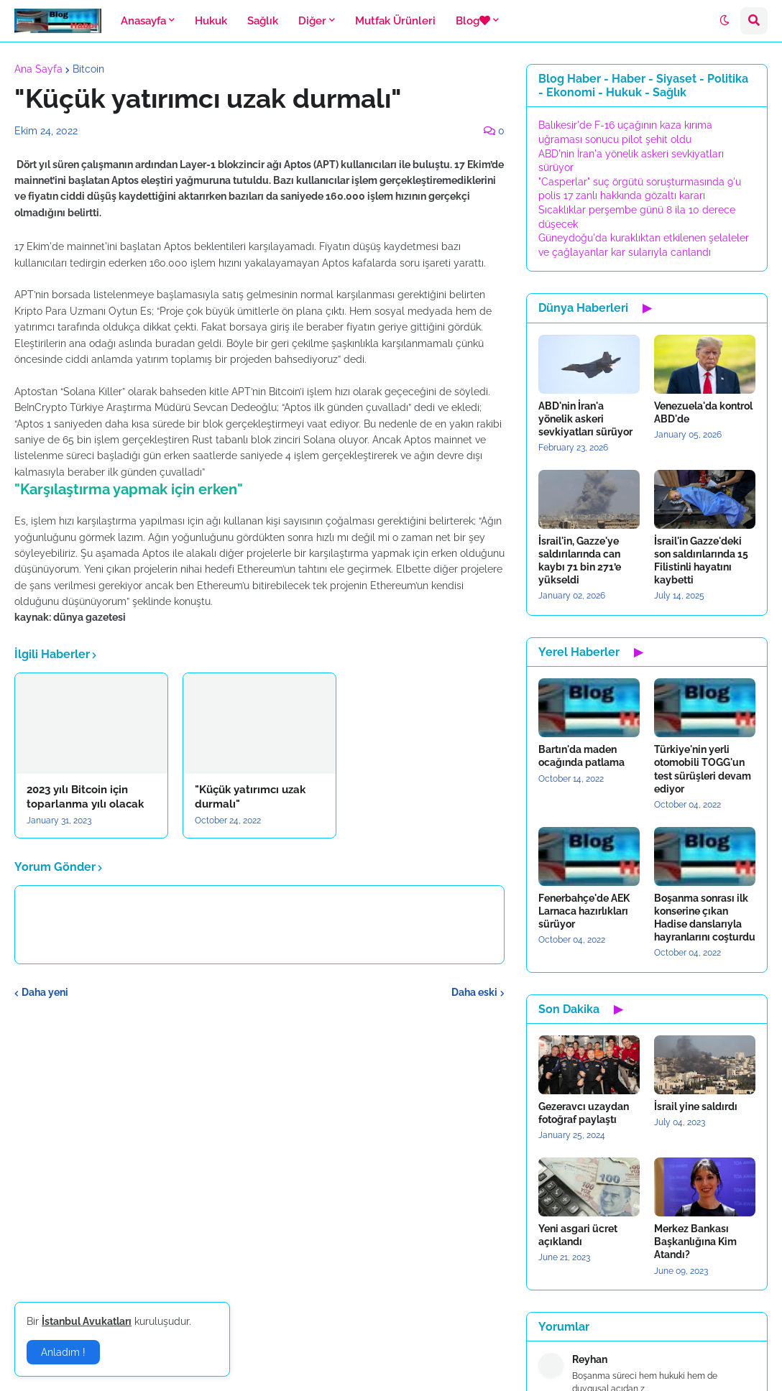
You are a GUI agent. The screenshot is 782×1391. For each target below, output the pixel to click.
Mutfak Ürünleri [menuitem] (395, 20)
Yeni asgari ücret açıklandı (577, 1235)
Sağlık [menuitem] (262, 20)
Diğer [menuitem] (312, 20)
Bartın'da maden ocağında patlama (581, 756)
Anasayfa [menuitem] (143, 20)
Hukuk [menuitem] (211, 20)
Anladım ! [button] (63, 1352)
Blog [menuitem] (473, 20)
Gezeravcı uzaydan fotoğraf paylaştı (583, 1113)
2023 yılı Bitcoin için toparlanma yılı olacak (85, 796)
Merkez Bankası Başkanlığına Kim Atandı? (695, 1241)
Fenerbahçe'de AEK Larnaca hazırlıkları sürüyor (584, 911)
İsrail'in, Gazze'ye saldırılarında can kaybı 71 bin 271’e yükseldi (579, 560)
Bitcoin (88, 69)
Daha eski (474, 992)
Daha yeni (45, 992)
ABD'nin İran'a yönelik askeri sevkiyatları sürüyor (585, 419)
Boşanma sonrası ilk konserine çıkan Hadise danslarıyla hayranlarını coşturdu (704, 917)
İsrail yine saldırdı (695, 1106)
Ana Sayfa (38, 69)
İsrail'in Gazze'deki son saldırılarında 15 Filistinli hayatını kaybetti (701, 560)
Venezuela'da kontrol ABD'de (703, 412)
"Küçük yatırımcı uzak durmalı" (250, 796)
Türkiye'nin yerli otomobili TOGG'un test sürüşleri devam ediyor (702, 769)
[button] (724, 20)
